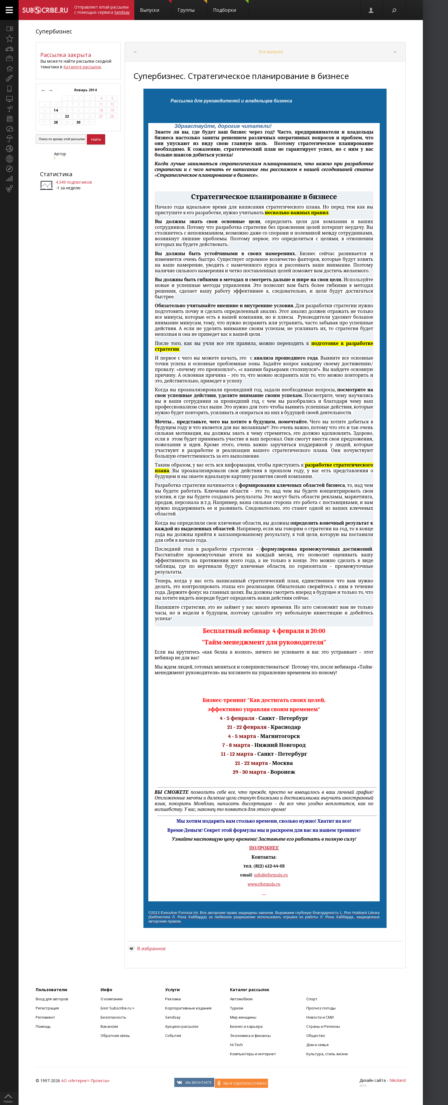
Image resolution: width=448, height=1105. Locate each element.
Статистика (56, 174)
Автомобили (241, 998)
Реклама (173, 998)
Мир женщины (243, 1017)
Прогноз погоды (321, 1008)
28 (56, 122)
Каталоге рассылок (82, 67)
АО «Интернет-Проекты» (85, 1080)
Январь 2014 (85, 90)
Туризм (236, 1008)
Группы (192, 6)
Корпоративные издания (188, 1008)
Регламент (45, 1017)
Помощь (43, 1026)
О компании (112, 998)
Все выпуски (271, 51)
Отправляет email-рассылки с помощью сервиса (102, 9)
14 (56, 110)
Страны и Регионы (323, 1026)
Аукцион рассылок (182, 1026)
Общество (315, 1035)
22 (67, 116)
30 (78, 122)
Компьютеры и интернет (253, 1053)
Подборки (231, 6)
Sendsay (173, 1017)
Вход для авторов (52, 998)
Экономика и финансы (250, 1035)
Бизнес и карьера (246, 1026)
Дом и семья (317, 1044)
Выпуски (156, 6)
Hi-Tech (236, 1044)
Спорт (311, 998)
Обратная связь (115, 1035)
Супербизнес (54, 31)
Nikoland (397, 1080)
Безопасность (113, 1017)
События (173, 1035)
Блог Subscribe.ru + (118, 1008)
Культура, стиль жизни (327, 1053)
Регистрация (47, 1008)
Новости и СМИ (320, 1017)
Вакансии (109, 1026)
